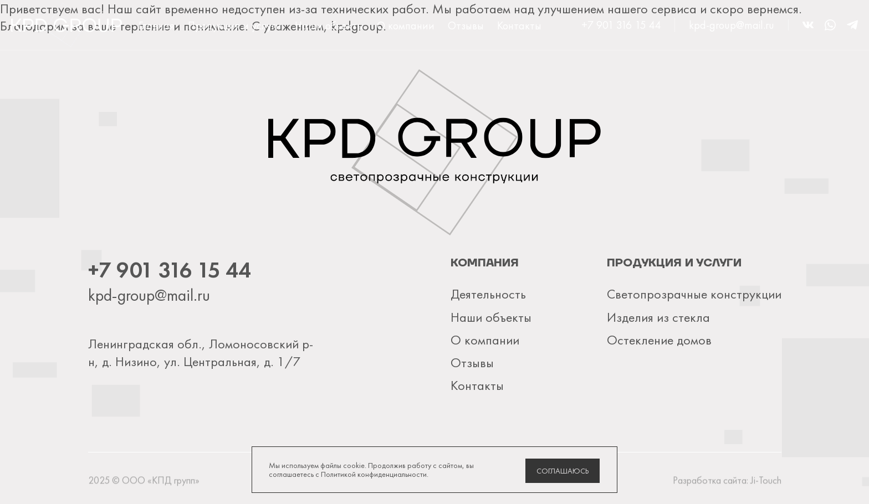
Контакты (519, 25)
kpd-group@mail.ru (731, 25)
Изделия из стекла (658, 317)
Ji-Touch (765, 482)
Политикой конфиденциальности (374, 474)
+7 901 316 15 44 (621, 25)
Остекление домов (659, 339)
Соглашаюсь (562, 471)
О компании (405, 25)
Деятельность (488, 293)
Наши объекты (329, 25)
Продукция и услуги (235, 25)
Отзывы (466, 25)
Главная (157, 25)
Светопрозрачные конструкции (694, 293)
